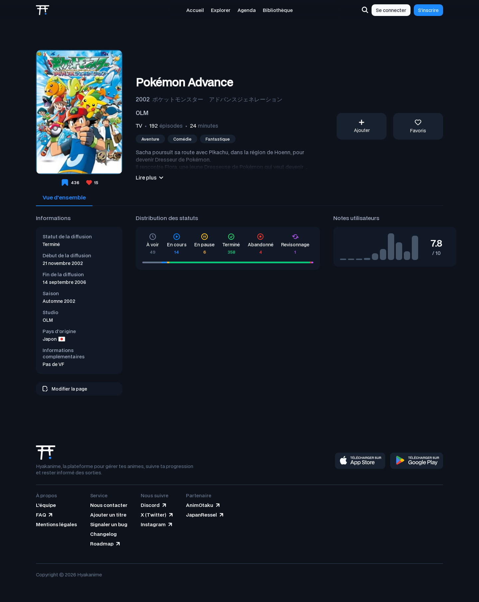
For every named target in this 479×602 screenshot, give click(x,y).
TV (139, 125)
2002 (143, 99)
